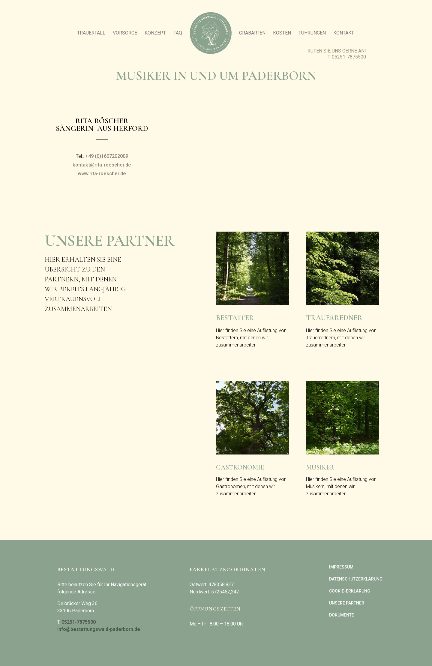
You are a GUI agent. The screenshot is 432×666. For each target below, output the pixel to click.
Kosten (282, 33)
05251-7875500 (349, 57)
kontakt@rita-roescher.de (102, 165)
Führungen (312, 33)
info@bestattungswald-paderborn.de (98, 629)
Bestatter (235, 318)
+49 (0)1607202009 (106, 156)
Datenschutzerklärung (355, 579)
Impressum (341, 567)
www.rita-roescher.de (102, 173)
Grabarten (252, 33)
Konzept (155, 33)
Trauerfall (91, 33)
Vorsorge (125, 33)
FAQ (177, 33)
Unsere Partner (346, 603)
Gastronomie (240, 467)
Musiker (320, 467)
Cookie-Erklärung (349, 591)
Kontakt (343, 33)
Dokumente (341, 615)
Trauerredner (334, 318)
